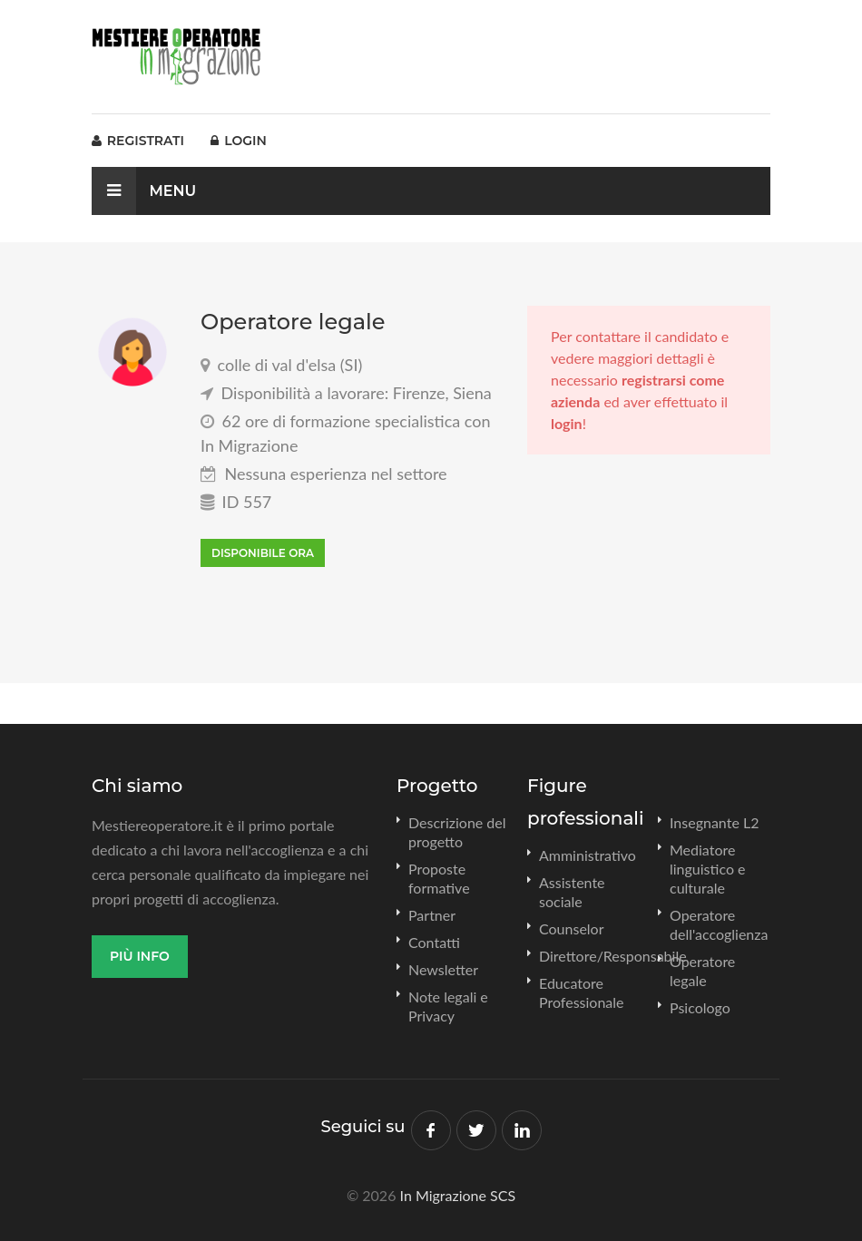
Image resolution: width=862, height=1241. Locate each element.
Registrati (138, 140)
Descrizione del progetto (457, 832)
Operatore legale (702, 971)
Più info (140, 956)
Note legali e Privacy (448, 1006)
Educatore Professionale (581, 992)
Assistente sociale (572, 892)
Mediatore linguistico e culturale (708, 868)
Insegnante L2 (714, 822)
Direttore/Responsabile (613, 955)
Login (238, 140)
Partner (431, 914)
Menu (144, 191)
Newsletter (443, 969)
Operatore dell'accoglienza (719, 924)
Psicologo (700, 1007)
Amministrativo (587, 855)
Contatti (434, 942)
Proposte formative (439, 878)
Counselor (571, 928)
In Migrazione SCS (458, 1195)
